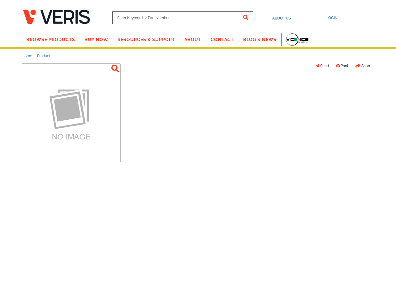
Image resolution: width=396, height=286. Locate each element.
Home (27, 56)
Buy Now (96, 39)
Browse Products (50, 39)
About (192, 39)
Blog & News (260, 39)
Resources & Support (146, 39)
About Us (281, 18)
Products (44, 56)
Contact (222, 39)
